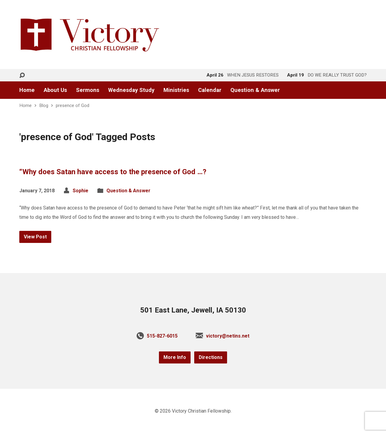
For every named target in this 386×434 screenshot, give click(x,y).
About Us (55, 90)
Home (27, 90)
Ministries (176, 90)
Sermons (87, 90)
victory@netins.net (227, 336)
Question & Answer (255, 90)
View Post (35, 237)
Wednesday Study (131, 90)
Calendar (209, 90)
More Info (174, 357)
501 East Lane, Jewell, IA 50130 (193, 310)
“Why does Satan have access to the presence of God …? (112, 172)
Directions (211, 357)
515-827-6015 (162, 336)
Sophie (80, 190)
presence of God (72, 105)
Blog (43, 105)
